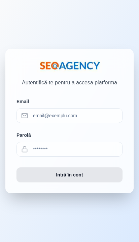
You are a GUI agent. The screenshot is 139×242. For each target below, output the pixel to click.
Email (22, 101)
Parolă (23, 135)
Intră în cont (69, 174)
